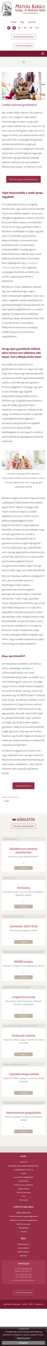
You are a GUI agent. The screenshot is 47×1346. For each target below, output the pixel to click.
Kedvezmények (23, 1244)
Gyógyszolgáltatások (23, 1212)
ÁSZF (31, 1304)
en (19, 27)
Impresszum (39, 1304)
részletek (23, 868)
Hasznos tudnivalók (23, 1192)
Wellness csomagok (24, 1224)
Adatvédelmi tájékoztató (11, 1304)
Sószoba (24, 1231)
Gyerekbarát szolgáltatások (23, 1177)
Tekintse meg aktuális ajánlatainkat (23, 179)
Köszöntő (23, 1162)
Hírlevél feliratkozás (23, 45)
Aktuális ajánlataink (23, 785)
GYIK (23, 1196)
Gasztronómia (24, 1181)
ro (31, 27)
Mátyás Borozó (23, 1188)
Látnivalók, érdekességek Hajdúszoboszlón (23, 1166)
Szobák (23, 1173)
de (25, 27)
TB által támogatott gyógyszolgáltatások (23, 1216)
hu (37, 27)
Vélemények (23, 1200)
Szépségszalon (23, 1227)
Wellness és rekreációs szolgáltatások (23, 1220)
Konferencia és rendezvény (23, 1185)
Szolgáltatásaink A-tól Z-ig (23, 1169)
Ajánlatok (23, 1255)
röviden (24, 1304)
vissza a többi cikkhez (10, 797)
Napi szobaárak (23, 1248)
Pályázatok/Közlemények (23, 36)
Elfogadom (23, 1342)
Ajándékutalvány (23, 1251)
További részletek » (23, 1338)
